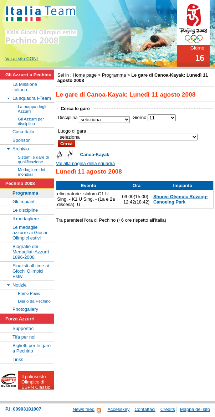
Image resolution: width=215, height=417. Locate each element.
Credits (167, 409)
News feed (83, 409)
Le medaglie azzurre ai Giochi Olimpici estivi (29, 233)
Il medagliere (25, 218)
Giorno (139, 117)
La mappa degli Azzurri (32, 108)
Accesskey (118, 409)
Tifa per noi (23, 337)
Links (17, 359)
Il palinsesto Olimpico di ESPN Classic (35, 382)
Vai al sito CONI (21, 58)
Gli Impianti (24, 201)
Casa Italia (23, 131)
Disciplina (67, 117)
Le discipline (25, 210)
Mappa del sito (195, 409)
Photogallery (25, 309)
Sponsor (21, 140)
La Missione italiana (24, 87)
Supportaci (23, 328)
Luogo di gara (72, 131)
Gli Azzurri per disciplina (31, 121)
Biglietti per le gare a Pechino (31, 348)
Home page (85, 75)
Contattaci (144, 409)
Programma (114, 75)
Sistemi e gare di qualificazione (33, 159)
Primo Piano (29, 293)
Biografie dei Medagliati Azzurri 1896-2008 (30, 252)
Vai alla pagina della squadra (85, 163)
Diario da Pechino (34, 301)
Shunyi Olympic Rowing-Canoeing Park (180, 199)
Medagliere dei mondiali (31, 171)
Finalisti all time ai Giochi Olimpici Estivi (30, 271)
